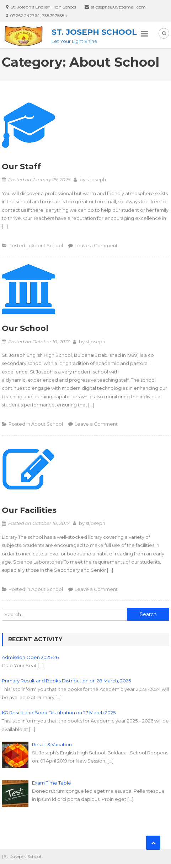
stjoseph (96, 179)
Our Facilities (29, 510)
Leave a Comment (96, 245)
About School (47, 245)
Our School (25, 328)
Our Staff (21, 166)
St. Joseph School (94, 32)
